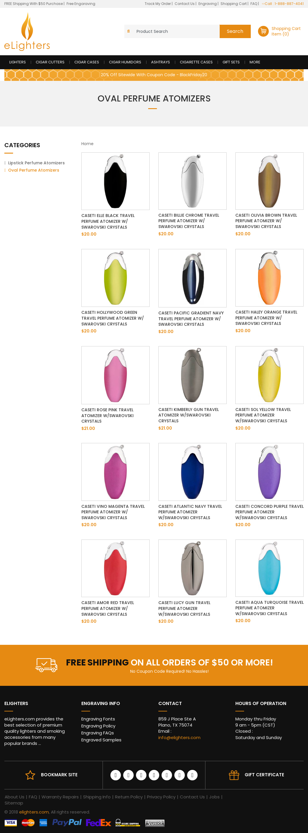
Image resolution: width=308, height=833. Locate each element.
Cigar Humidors (125, 62)
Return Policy (129, 797)
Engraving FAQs (97, 733)
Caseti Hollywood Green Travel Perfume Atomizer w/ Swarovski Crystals (112, 318)
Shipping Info (97, 797)
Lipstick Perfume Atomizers (36, 163)
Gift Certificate (264, 775)
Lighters (17, 62)
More (255, 62)
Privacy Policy (161, 797)
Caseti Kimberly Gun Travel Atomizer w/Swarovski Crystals (188, 415)
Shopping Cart (234, 3)
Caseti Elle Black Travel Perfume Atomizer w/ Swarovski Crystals (108, 221)
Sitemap (14, 803)
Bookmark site (59, 775)
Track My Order (158, 3)
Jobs (214, 797)
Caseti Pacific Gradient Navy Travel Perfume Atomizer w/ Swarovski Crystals (191, 318)
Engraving (208, 3)
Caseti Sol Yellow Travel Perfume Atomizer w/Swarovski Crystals (263, 415)
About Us (14, 797)
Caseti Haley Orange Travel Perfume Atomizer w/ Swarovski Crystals (266, 317)
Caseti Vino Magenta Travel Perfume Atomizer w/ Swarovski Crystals (113, 512)
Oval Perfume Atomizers (33, 170)
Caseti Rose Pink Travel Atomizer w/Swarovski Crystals (107, 415)
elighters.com (34, 812)
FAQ (254, 3)
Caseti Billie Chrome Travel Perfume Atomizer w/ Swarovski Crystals (188, 220)
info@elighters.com (179, 737)
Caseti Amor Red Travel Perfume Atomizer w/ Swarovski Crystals (107, 608)
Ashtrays (160, 62)
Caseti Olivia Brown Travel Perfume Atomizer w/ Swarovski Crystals (266, 220)
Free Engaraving (81, 3)
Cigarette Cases (196, 62)
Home (87, 144)
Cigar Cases (86, 62)
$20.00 (88, 234)
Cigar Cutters (50, 62)
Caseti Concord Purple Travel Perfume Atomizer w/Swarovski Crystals (269, 512)
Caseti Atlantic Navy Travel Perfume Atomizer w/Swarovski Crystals (190, 512)
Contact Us (185, 3)
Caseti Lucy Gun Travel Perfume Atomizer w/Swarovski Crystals (184, 608)
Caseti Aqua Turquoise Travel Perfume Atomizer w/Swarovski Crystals (269, 608)
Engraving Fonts (98, 719)
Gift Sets (231, 62)
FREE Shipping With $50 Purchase (33, 3)
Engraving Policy (98, 726)
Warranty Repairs (60, 797)
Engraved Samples (101, 740)
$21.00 (88, 428)
